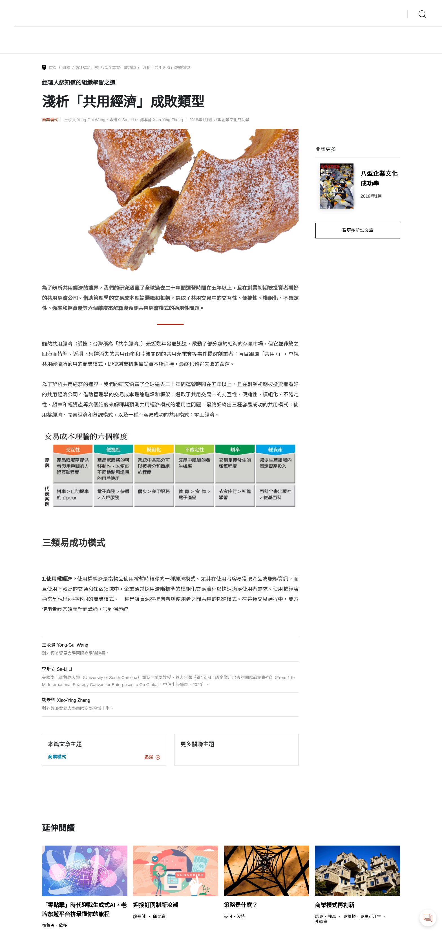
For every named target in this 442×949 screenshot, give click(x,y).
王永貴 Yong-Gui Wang (84, 120)
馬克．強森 (325, 916)
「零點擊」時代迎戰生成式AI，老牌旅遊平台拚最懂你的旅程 (84, 909)
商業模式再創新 (334, 905)
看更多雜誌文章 (358, 230)
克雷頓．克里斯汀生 (362, 916)
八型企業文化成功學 (379, 178)
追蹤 (152, 757)
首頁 (53, 67)
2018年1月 (371, 196)
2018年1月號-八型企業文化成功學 (106, 67)
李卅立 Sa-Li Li (122, 120)
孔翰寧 (321, 921)
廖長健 (139, 916)
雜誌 (66, 67)
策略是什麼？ (241, 905)
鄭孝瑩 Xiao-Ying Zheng (161, 120)
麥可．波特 (234, 916)
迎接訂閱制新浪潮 (155, 905)
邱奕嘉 (159, 916)
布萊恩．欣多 (54, 925)
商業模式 (50, 120)
